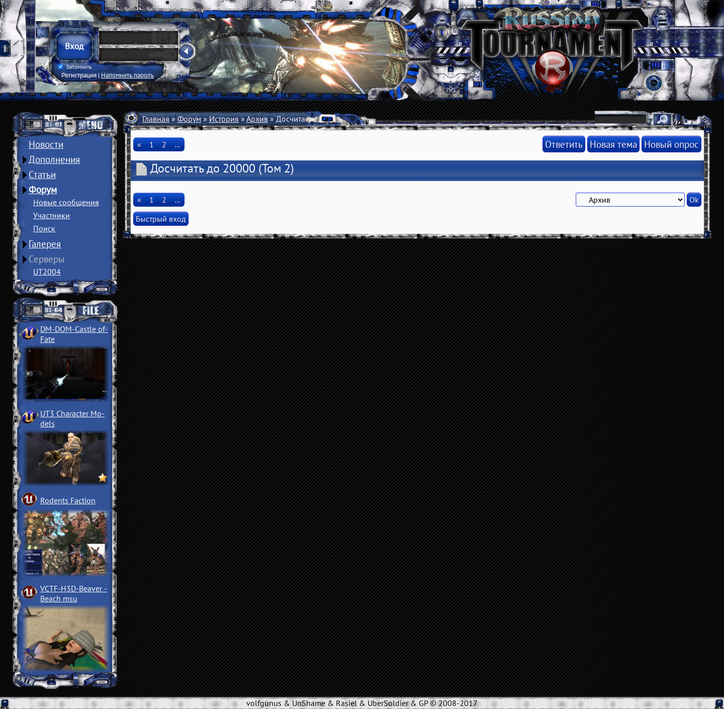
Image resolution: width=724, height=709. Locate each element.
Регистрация (79, 74)
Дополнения (54, 159)
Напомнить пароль (127, 74)
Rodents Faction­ (68, 500)
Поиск (44, 228)
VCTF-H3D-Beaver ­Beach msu (73, 593)
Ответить (564, 144)
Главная (155, 119)
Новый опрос (671, 144)
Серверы (47, 259)
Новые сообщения (66, 202)
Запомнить (75, 66)
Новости (46, 144)
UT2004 (47, 272)
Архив (257, 119)
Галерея (45, 244)
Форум (43, 190)
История (224, 119)
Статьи (42, 174)
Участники (51, 215)
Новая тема (613, 144)
